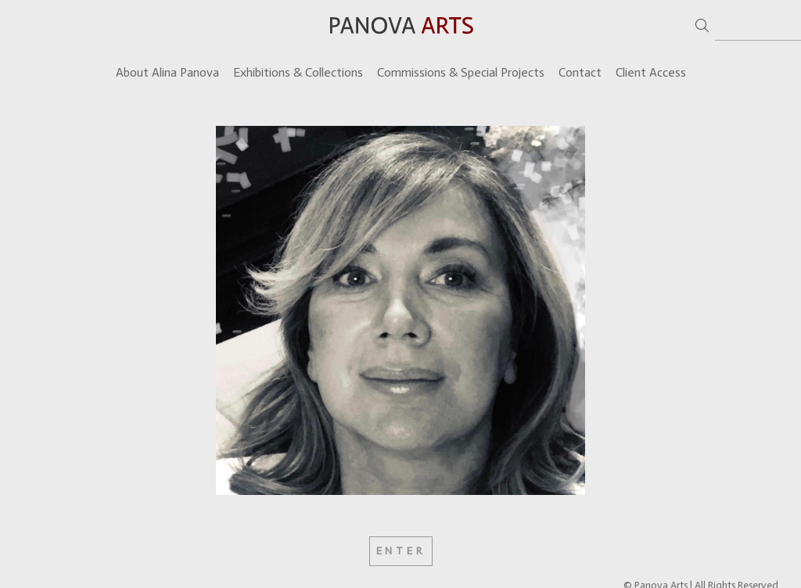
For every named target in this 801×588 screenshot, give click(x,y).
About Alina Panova (167, 72)
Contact (580, 72)
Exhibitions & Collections (298, 72)
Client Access (651, 72)
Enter (401, 551)
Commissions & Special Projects (460, 72)
